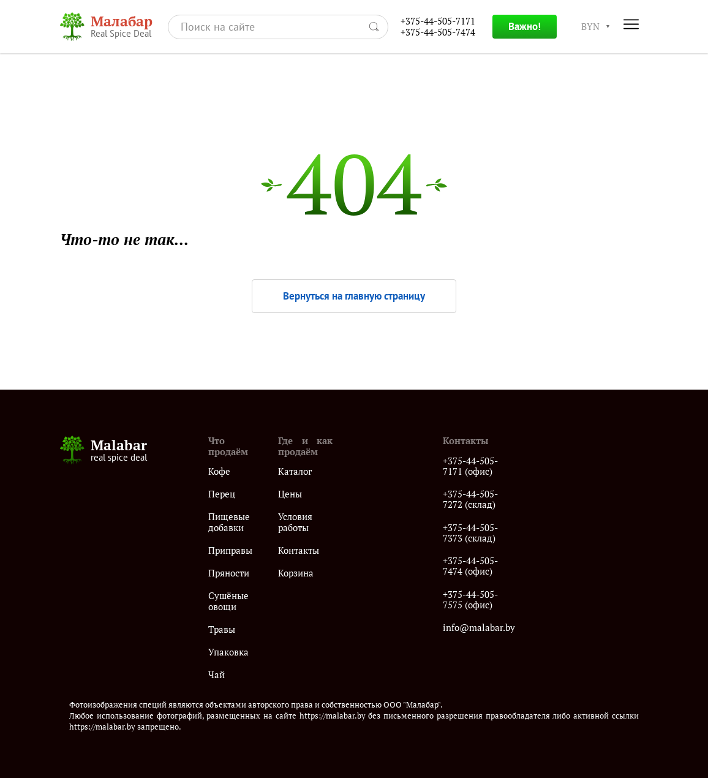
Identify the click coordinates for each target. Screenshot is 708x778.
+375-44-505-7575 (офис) (470, 600)
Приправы (230, 550)
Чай (216, 675)
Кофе (219, 471)
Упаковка (228, 652)
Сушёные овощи (228, 601)
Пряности (228, 573)
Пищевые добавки (229, 522)
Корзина (296, 573)
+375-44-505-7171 (438, 21)
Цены (290, 494)
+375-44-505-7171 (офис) (470, 466)
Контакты (298, 550)
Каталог (295, 471)
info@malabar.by (479, 627)
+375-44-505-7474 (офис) (470, 566)
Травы (221, 629)
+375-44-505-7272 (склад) (470, 499)
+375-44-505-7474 (438, 32)
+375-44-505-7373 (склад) (470, 533)
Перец (221, 494)
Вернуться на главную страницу (354, 296)
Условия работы (295, 522)
